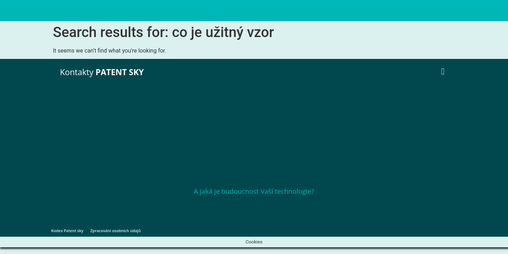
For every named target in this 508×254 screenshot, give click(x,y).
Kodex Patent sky (67, 230)
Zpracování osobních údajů (115, 230)
